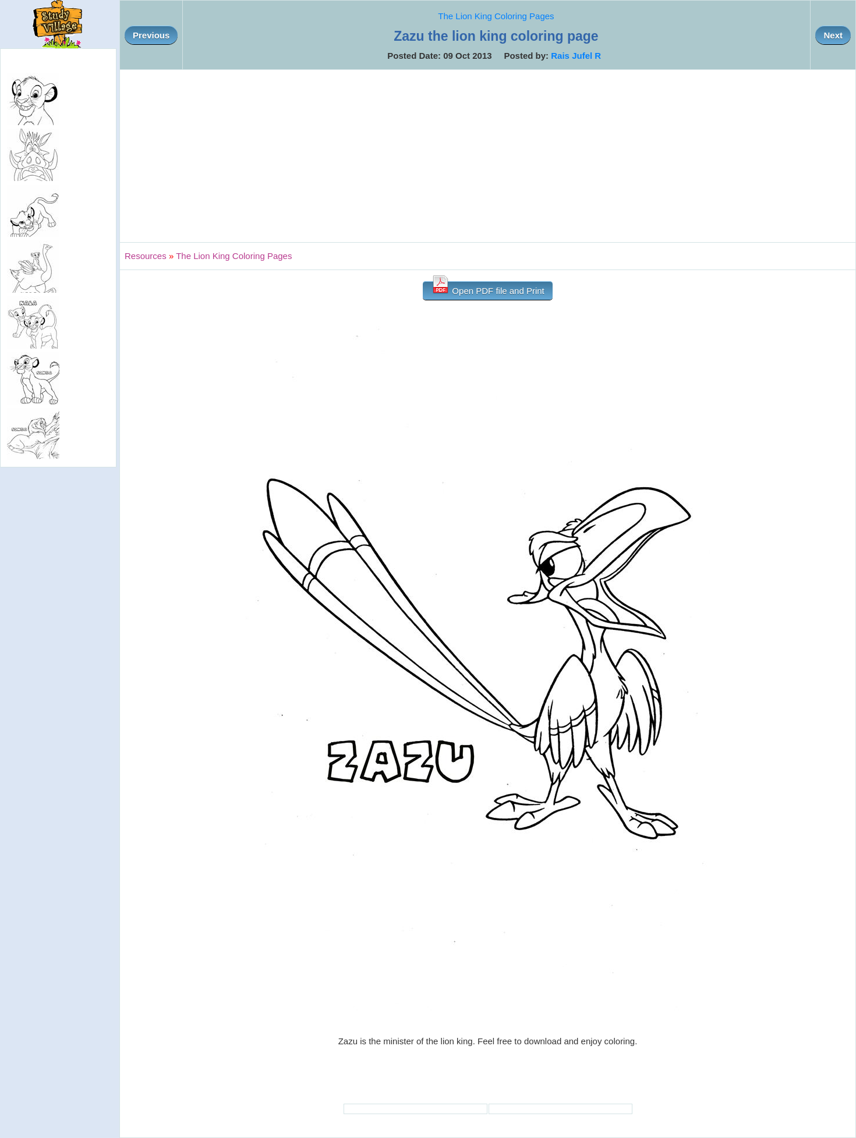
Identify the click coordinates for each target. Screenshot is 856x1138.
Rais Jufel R (576, 56)
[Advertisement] (488, 156)
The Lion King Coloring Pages (496, 16)
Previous (151, 35)
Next (833, 35)
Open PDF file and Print (487, 288)
